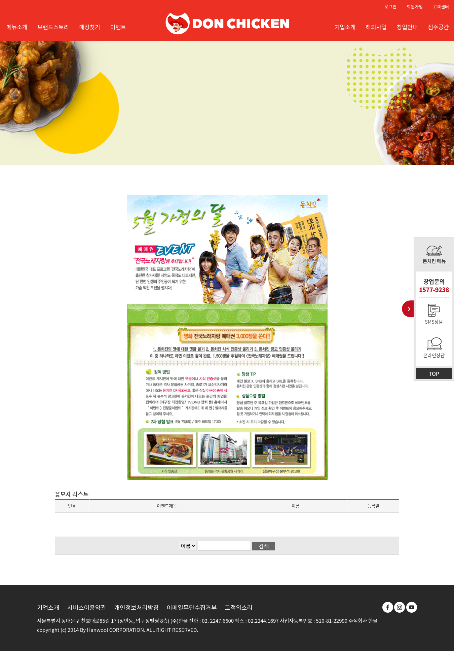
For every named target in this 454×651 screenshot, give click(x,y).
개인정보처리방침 (136, 607)
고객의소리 (239, 607)
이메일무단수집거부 (191, 607)
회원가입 (415, 6)
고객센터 (441, 6)
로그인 (390, 6)
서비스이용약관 (86, 607)
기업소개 (48, 607)
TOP (434, 373)
